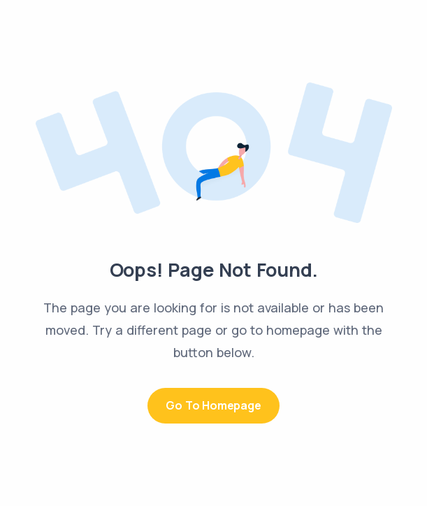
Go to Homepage (213, 405)
